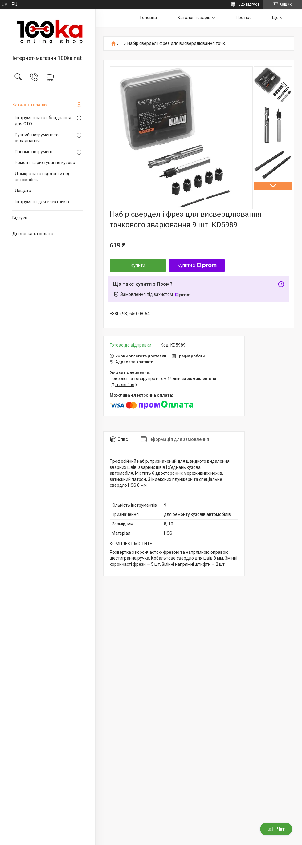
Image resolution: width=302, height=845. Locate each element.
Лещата (23, 190)
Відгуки (19, 217)
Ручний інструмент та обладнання (37, 137)
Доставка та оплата (32, 233)
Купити (138, 265)
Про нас (243, 17)
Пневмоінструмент (34, 151)
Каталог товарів (29, 104)
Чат (276, 829)
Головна (148, 17)
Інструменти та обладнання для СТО (43, 120)
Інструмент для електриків (42, 201)
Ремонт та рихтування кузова (45, 162)
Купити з (197, 265)
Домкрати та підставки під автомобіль (42, 176)
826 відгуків (249, 4)
